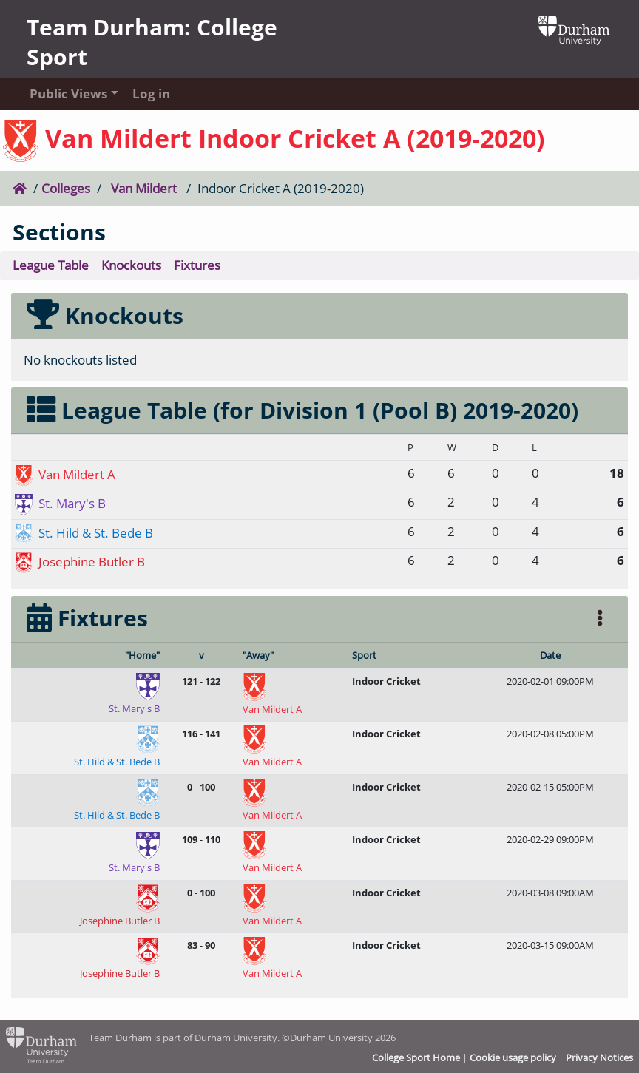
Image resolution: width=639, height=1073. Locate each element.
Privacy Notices (599, 1057)
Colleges (65, 188)
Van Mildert (144, 188)
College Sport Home (416, 1057)
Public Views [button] (67, 93)
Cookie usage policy (513, 1057)
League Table (51, 265)
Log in (151, 93)
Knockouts (131, 265)
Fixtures (197, 265)
